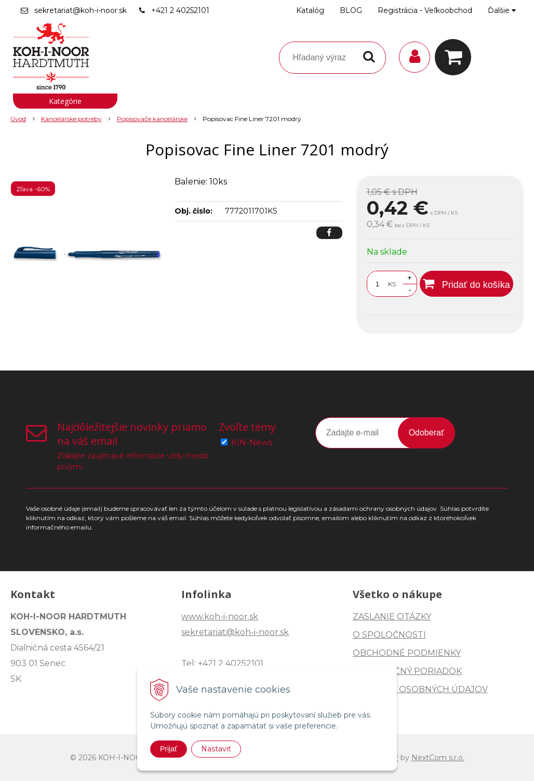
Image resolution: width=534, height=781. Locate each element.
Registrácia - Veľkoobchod (425, 10)
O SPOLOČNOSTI (389, 635)
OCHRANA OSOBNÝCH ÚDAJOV (420, 689)
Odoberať (426, 432)
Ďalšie (502, 10)
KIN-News (251, 442)
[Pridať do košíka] (466, 284)
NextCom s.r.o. (437, 757)
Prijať (168, 749)
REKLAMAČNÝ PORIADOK (407, 671)
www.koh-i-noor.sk (219, 616)
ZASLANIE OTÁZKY (392, 616)
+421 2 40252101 (180, 10)
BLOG (351, 10)
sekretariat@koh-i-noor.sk (80, 10)
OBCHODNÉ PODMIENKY (407, 653)
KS (392, 284)
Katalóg (310, 10)
